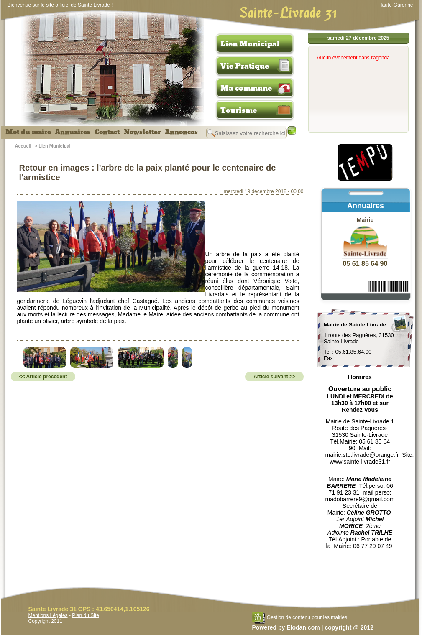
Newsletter (142, 132)
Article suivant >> (274, 377)
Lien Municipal (250, 44)
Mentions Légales (48, 615)
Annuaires (72, 132)
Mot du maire (28, 132)
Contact (107, 132)
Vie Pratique (244, 66)
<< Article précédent (43, 377)
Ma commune (246, 88)
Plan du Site (85, 615)
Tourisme (238, 110)
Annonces (181, 132)
